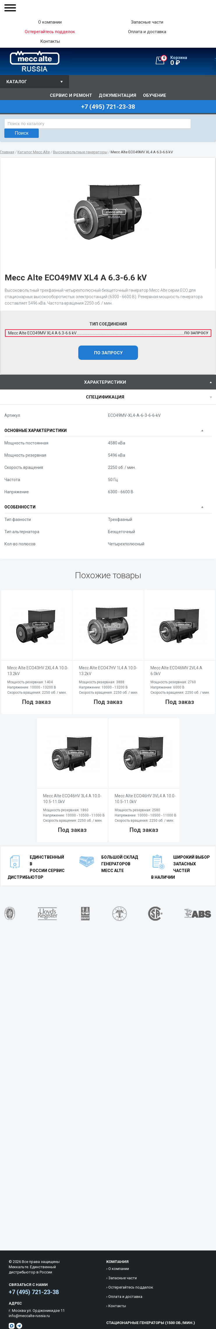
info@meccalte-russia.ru (29, 1316)
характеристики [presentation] (105, 382)
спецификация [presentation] (105, 397)
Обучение (154, 95)
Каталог (16, 81)
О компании (50, 22)
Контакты (50, 41)
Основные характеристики (35, 430)
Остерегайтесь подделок (130, 1287)
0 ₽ (188, 61)
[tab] (108, 382)
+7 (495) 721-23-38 (34, 1292)
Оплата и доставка (147, 31)
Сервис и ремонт (71, 95)
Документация (117, 95)
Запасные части (147, 22)
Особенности (20, 507)
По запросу (108, 352)
